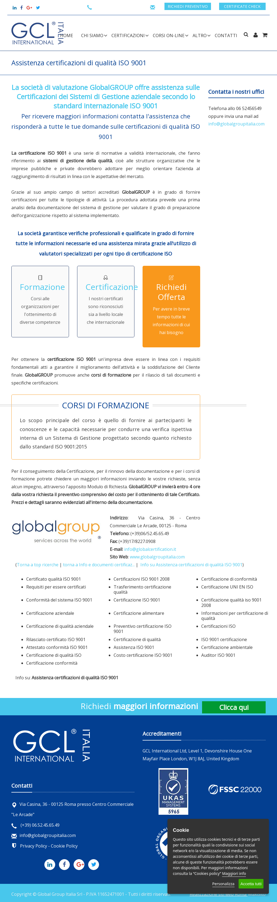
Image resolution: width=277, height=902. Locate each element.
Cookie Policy (64, 846)
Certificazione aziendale (50, 613)
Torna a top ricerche (37, 565)
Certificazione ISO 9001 (137, 600)
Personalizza (223, 883)
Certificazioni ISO (218, 626)
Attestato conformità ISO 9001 (57, 647)
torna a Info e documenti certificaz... (99, 565)
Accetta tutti (251, 883)
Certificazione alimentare (139, 613)
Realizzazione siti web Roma (219, 894)
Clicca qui (234, 707)
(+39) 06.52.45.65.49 (35, 825)
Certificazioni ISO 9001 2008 (142, 579)
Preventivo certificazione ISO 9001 (143, 628)
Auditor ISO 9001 (218, 655)
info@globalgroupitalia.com (236, 124)
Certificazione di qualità (137, 639)
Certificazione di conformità (229, 579)
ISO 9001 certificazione (224, 639)
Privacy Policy (33, 846)
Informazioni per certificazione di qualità (234, 615)
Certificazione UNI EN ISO (227, 587)
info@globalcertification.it (150, 549)
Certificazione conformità (51, 663)
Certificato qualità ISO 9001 (53, 579)
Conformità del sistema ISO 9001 (59, 600)
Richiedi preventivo (188, 6)
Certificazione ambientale (227, 647)
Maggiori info (234, 873)
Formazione (42, 286)
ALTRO (200, 35)
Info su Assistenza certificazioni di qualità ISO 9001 (191, 565)
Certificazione (111, 286)
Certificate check (242, 6)
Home (66, 35)
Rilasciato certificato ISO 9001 (55, 639)
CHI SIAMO (92, 35)
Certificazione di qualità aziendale (60, 626)
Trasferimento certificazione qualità (142, 589)
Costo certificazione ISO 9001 (143, 655)
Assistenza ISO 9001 (134, 647)
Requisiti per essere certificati (56, 587)
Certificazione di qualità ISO (53, 655)
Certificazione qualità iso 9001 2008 (231, 602)
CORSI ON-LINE (168, 35)
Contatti (226, 35)
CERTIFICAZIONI (128, 35)
